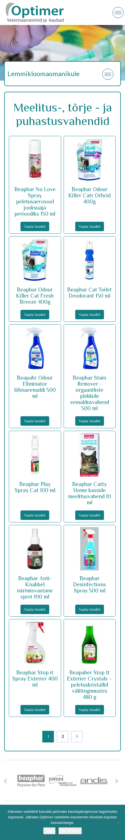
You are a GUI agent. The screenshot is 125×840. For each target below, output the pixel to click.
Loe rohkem (70, 831)
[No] (118, 822)
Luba (49, 831)
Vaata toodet (35, 226)
